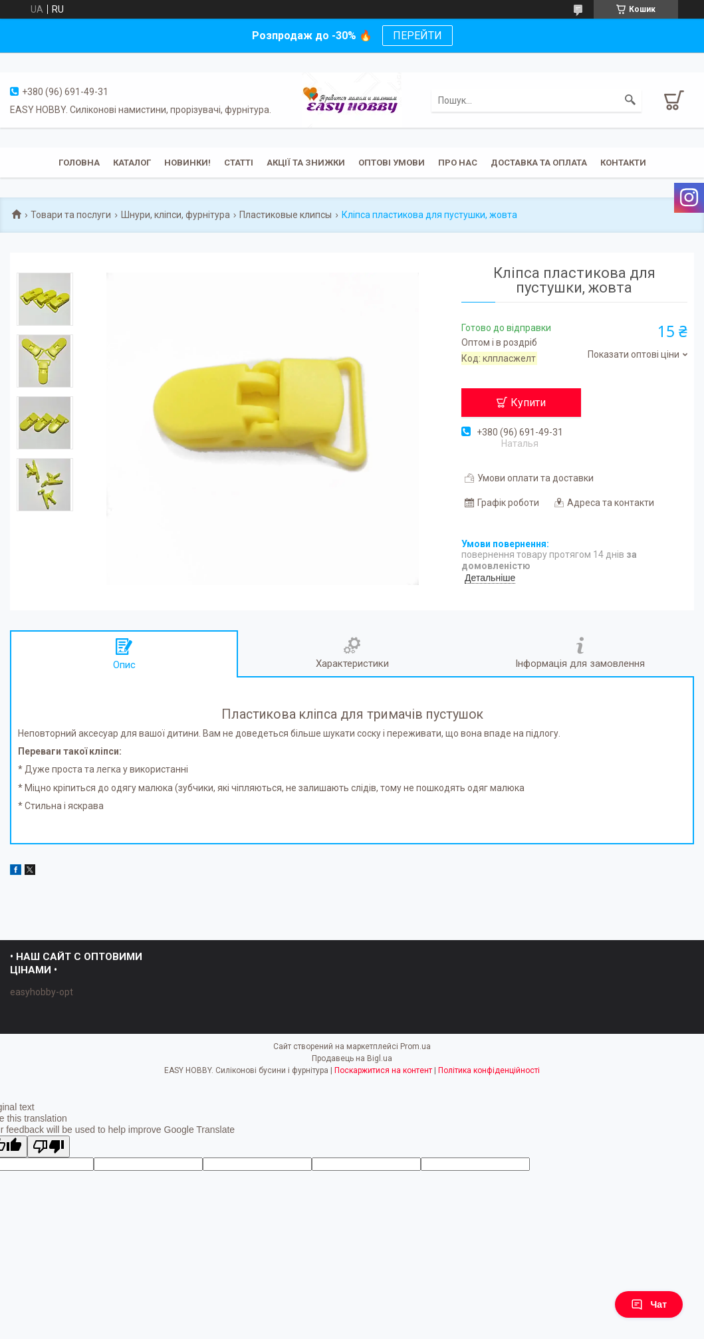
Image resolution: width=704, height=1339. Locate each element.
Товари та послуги (71, 214)
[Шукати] (630, 100)
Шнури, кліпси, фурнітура (175, 214)
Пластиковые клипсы (285, 214)
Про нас (457, 163)
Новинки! (187, 163)
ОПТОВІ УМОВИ (391, 163)
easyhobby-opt (41, 992)
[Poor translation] (48, 1146)
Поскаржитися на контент (383, 1070)
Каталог (132, 163)
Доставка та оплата (539, 163)
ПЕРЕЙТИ (417, 35)
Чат (649, 1304)
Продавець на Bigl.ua (352, 1058)
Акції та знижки (306, 163)
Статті (238, 163)
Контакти (623, 163)
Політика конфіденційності (489, 1070)
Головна (79, 163)
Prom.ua (415, 1046)
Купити (528, 402)
